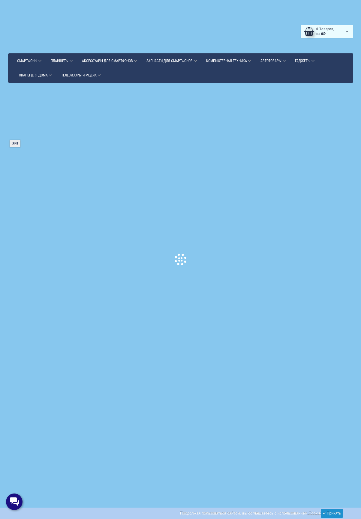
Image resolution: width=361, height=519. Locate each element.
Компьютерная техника (228, 61)
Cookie (314, 513)
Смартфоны (29, 61)
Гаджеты (305, 61)
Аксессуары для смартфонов (109, 61)
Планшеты (62, 61)
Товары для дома (34, 75)
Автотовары (273, 61)
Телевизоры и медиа (81, 75)
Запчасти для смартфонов (171, 61)
